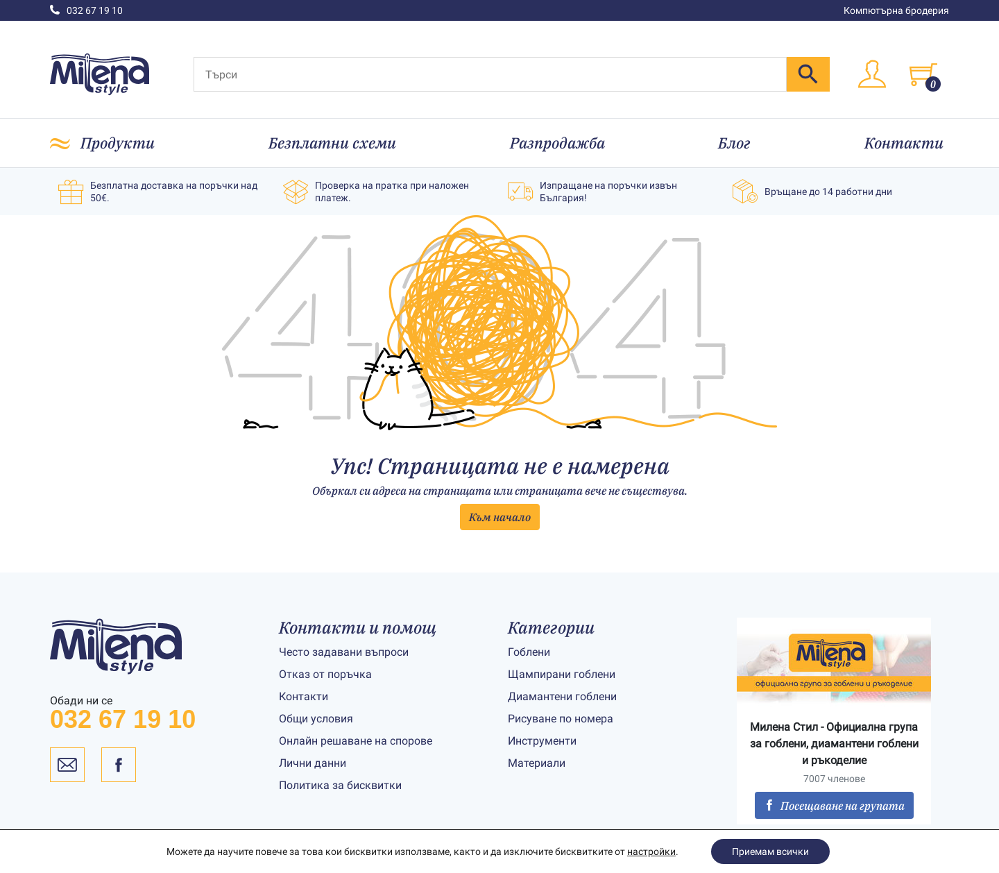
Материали (536, 763)
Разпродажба (557, 143)
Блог (734, 143)
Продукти (117, 143)
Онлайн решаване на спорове (355, 740)
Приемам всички (770, 851)
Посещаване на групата (834, 806)
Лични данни (312, 763)
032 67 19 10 (86, 10)
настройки (651, 851)
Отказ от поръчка (325, 674)
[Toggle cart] (923, 74)
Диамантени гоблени (562, 696)
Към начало (500, 517)
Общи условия (316, 718)
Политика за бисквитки (340, 785)
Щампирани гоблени (561, 674)
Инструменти (542, 740)
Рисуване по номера (560, 718)
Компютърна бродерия (896, 10)
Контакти (904, 143)
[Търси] (490, 74)
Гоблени (529, 652)
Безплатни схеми (332, 143)
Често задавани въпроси (344, 652)
